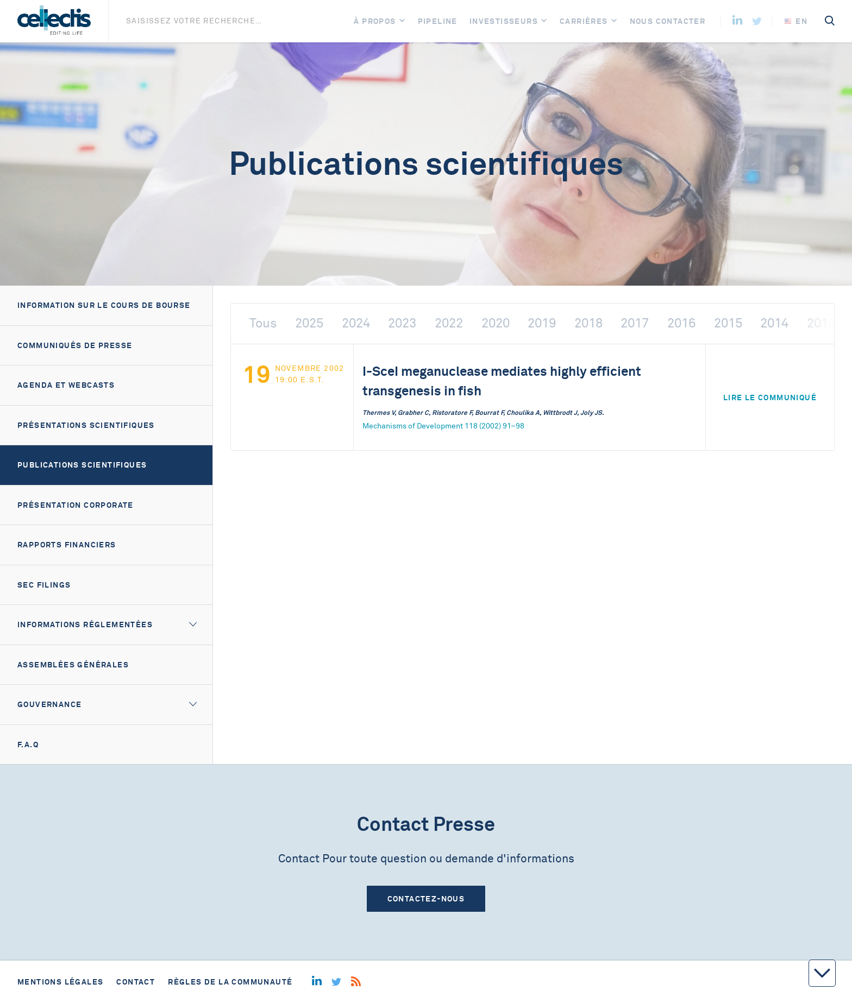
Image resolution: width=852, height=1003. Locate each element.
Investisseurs (503, 21)
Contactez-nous (426, 899)
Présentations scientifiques (86, 425)
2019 (542, 323)
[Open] (402, 21)
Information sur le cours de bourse (104, 305)
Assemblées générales (73, 665)
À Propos (375, 21)
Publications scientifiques (82, 465)
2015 (728, 323)
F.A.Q (28, 744)
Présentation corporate (75, 505)
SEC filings (44, 585)
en (795, 21)
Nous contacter (668, 21)
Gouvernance (49, 704)
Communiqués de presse (74, 345)
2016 (681, 323)
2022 (449, 323)
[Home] (54, 21)
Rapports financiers (66, 545)
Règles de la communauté (230, 982)
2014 (774, 323)
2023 (402, 323)
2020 (495, 323)
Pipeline (438, 21)
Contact (135, 982)
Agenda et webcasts (66, 385)
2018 (588, 323)
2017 (635, 323)
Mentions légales (60, 982)
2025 (309, 323)
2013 (821, 323)
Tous (263, 323)
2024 (356, 323)
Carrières (584, 21)
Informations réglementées (85, 624)
